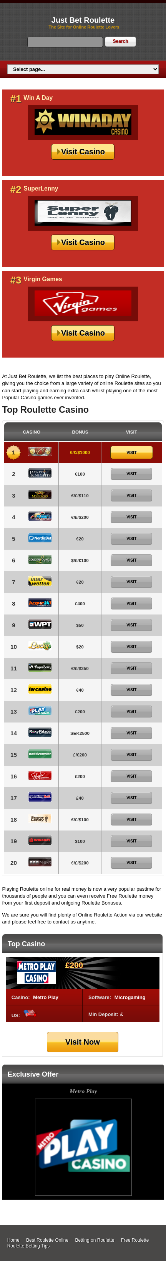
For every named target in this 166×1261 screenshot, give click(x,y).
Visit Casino (83, 151)
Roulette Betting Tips (28, 1246)
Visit (131, 452)
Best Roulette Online (47, 1240)
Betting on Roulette (94, 1240)
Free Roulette (135, 1240)
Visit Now (82, 1042)
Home (13, 1240)
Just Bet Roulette (83, 20)
